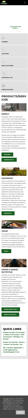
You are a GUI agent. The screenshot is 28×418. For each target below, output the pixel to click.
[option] (14, 19)
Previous (3, 19)
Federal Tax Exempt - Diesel (13, 342)
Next (25, 19)
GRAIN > (6, 251)
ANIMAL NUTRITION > (10, 314)
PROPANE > (7, 154)
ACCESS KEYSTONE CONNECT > (15, 27)
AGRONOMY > (8, 213)
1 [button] (9, 31)
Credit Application (10, 350)
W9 (4, 348)
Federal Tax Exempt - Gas (13, 344)
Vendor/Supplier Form (11, 352)
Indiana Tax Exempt (11, 334)
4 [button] (16, 31)
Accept (20, 412)
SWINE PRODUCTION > (11, 309)
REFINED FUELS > (9, 159)
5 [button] (18, 31)
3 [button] (14, 31)
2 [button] (12, 31)
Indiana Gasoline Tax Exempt (14, 332)
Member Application (14, 348)
